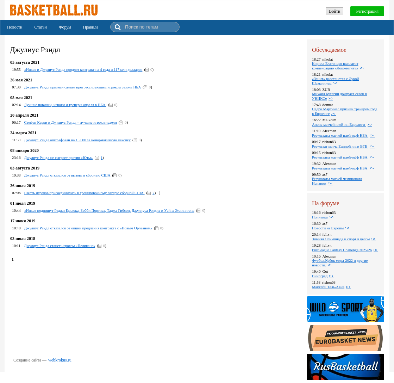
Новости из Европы (328, 228)
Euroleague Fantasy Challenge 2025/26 (342, 250)
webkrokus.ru (59, 360)
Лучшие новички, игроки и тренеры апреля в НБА (65, 105)
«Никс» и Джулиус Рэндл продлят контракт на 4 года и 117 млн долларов (83, 69)
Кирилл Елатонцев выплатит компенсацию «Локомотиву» (335, 65)
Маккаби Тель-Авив (328, 287)
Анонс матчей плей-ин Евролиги (339, 124)
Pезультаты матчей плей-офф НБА (340, 157)
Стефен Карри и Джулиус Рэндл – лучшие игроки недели (70, 122)
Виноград (319, 276)
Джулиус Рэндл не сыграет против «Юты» (58, 157)
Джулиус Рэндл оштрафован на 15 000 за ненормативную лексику (77, 140)
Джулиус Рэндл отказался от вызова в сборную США (67, 175)
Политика (320, 217)
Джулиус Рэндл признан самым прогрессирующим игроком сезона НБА (82, 87)
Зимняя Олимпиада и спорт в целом (341, 239)
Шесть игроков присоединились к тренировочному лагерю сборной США (84, 193)
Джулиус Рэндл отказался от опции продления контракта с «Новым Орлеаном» (88, 228)
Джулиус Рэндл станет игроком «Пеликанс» (59, 245)
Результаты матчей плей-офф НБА (340, 135)
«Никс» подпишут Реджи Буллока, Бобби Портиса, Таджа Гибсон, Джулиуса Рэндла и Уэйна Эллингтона (109, 210)
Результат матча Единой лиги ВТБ (340, 146)
